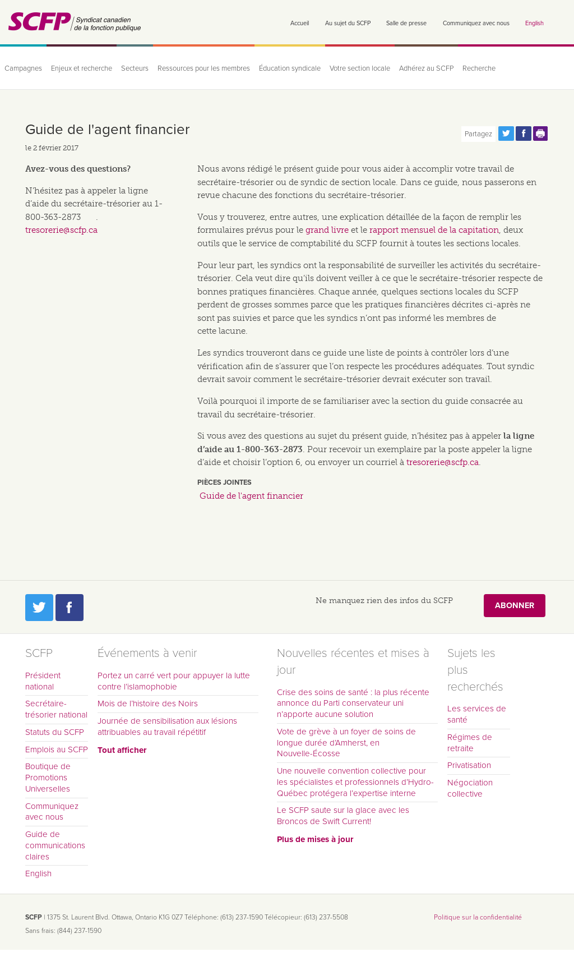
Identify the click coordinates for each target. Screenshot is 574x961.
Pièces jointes (224, 482)
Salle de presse (406, 23)
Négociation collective (470, 788)
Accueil (299, 23)
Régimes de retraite (469, 742)
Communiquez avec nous (476, 23)
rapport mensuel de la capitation (434, 230)
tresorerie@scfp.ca (442, 462)
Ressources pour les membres (204, 68)
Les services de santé (476, 714)
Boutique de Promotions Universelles (48, 777)
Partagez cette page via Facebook (523, 133)
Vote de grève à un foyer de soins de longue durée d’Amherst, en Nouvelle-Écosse (346, 743)
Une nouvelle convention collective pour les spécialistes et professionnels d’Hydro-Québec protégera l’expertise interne (355, 782)
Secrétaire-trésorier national (56, 709)
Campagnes (23, 68)
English (534, 23)
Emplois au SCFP (56, 749)
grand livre (327, 230)
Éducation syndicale (290, 68)
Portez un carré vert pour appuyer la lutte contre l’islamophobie (174, 681)
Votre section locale (360, 68)
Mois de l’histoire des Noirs (148, 703)
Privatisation (469, 765)
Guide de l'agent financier (251, 496)
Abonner (514, 605)
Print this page (541, 133)
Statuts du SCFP (54, 732)
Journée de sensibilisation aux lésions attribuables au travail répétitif (167, 726)
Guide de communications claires (55, 845)
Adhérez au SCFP (426, 68)
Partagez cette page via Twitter (506, 133)
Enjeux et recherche (81, 68)
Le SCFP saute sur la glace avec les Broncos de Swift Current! (343, 815)
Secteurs (135, 68)
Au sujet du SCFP (348, 23)
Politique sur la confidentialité (478, 917)
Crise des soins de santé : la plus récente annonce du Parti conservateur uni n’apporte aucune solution (353, 703)
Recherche (479, 68)
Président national (43, 681)
